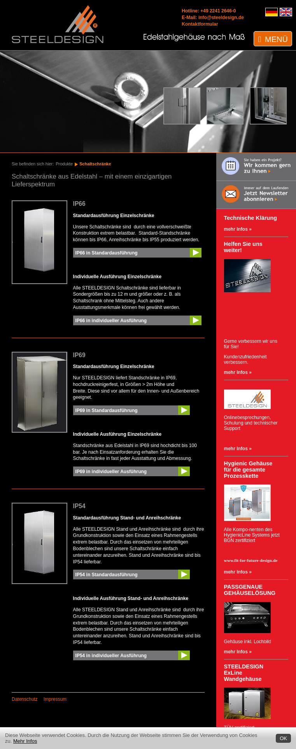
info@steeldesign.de (221, 17)
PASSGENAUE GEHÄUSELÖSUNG (250, 590)
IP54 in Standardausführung (106, 574)
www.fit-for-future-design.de (251, 560)
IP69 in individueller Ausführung (111, 471)
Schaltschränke (95, 163)
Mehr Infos (25, 741)
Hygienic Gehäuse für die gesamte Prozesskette (248, 469)
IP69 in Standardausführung (106, 410)
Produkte (64, 163)
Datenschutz (25, 699)
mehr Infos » (238, 229)
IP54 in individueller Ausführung (111, 655)
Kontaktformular (200, 24)
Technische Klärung (250, 218)
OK (283, 738)
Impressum (55, 699)
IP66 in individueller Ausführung (111, 320)
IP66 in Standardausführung (106, 253)
